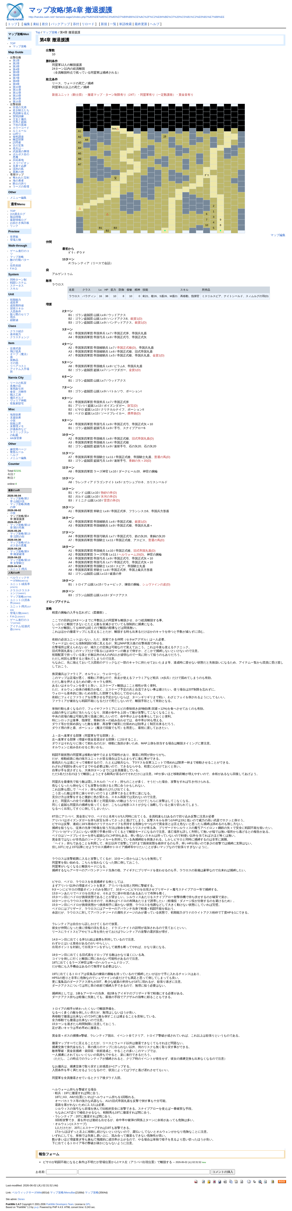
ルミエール (19, 130)
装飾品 (14, 359)
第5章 (16, 72)
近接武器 (15, 348)
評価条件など (18, 429)
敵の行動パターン (19, 261)
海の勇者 (18, 180)
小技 (13, 420)
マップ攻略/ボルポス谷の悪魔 (20, 544)
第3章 (16, 66)
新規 (104, 24)
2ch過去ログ (17, 213)
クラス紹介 (17, 331)
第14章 (17, 98)
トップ (12, 24)
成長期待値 (17, 305)
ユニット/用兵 (18, 568)
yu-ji (36, 1207)
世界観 (14, 236)
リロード (88, 24)
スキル (14, 288)
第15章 (17, 101)
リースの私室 (18, 382)
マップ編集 (278, 235)
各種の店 (15, 385)
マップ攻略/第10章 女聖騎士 (20, 561)
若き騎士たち (21, 110)
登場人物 (15, 239)
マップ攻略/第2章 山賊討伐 (19, 500)
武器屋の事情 (21, 151)
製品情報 (15, 216)
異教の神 (18, 171)
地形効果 (15, 414)
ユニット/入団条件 (20, 601)
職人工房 (15, 394)
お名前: (41, 1172)
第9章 (16, 83)
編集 (27, 24)
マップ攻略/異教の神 (20, 505)
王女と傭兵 (19, 119)
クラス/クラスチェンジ (20, 592)
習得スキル (17, 308)
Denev (21, 1199)
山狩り (17, 133)
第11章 (17, 89)
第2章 (16, 63)
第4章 (16, 69)
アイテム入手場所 (19, 370)
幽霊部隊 (18, 139)
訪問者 (17, 142)
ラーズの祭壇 (21, 186)
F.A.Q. (13, 268)
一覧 (113, 24)
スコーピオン (21, 162)
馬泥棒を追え (21, 113)
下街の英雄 (19, 124)
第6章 (16, 75)
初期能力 (15, 299)
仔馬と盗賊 (19, 121)
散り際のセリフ (19, 314)
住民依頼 (15, 265)
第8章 (16, 80)
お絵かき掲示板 (19, 222)
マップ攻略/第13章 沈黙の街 (20, 535)
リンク (14, 225)
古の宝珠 (18, 145)
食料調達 (18, 136)
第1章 (16, 60)
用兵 (13, 317)
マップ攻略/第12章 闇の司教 (20, 526)
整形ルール (17, 451)
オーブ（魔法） (19, 354)
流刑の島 (18, 168)
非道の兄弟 (19, 107)
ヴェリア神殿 (18, 400)
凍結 (36, 24)
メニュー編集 (18, 197)
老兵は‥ (18, 148)
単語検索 (125, 24)
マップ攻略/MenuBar (62, 1192)
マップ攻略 (19, 46)
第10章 (17, 86)
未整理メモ (17, 426)
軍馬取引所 (17, 388)
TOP (13, 43)
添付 (76, 24)
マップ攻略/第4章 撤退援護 (70, 10)
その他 (14, 362)
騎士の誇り (19, 183)
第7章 (16, 77)
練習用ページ (18, 449)
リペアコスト (18, 365)
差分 (45, 24)
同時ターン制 (18, 279)
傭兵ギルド (17, 397)
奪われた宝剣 (21, 177)
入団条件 (15, 311)
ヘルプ (154, 24)
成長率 (14, 302)
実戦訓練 (18, 116)
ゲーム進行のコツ (19, 252)
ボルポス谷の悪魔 (21, 156)
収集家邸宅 (17, 403)
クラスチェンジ (19, 337)
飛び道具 (15, 351)
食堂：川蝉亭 (18, 391)
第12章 (17, 92)
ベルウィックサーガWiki (19, 579)
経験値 (14, 320)
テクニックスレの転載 (19, 434)
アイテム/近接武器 (20, 628)
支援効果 (15, 417)
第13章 (17, 95)
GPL (88, 1204)
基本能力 (15, 334)
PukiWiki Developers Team (60, 1204)
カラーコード (21, 127)
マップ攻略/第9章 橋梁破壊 (19, 553)
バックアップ (60, 24)
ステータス (17, 285)
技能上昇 (15, 423)
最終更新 (141, 24)
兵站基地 (18, 159)
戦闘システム (18, 282)
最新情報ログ (18, 219)
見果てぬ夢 (19, 165)
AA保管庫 (16, 438)
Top (38, 32)
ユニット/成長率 (20, 585)
